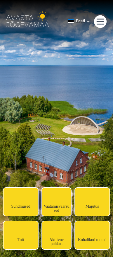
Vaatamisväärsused (56, 208)
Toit (21, 240)
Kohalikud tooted (92, 240)
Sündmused (20, 206)
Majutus (92, 206)
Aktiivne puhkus (56, 242)
